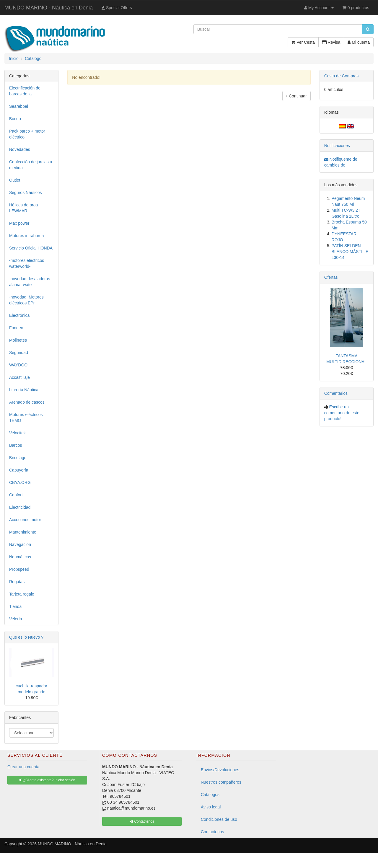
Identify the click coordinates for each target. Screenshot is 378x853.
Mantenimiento (22, 532)
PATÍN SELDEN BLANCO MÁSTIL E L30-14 (350, 251)
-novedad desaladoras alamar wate (29, 281)
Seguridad (18, 352)
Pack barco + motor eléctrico (27, 134)
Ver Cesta (303, 42)
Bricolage (17, 457)
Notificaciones (337, 145)
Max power (19, 223)
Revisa (331, 42)
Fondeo (16, 327)
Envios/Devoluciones (220, 769)
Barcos (15, 445)
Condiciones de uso (219, 819)
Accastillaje (19, 377)
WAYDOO (18, 365)
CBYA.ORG (20, 482)
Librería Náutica (23, 389)
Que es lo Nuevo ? (26, 637)
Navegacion (20, 544)
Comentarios (336, 393)
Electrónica (19, 315)
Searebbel (18, 106)
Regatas (17, 581)
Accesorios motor (25, 519)
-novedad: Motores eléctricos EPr (26, 300)
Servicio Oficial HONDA (31, 248)
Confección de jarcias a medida (30, 164)
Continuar (296, 96)
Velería (15, 618)
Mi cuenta (359, 42)
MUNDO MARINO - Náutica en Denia (48, 8)
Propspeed (19, 569)
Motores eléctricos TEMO (26, 417)
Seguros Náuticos (25, 192)
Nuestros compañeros (221, 782)
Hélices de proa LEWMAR (23, 208)
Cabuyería (18, 470)
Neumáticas (20, 556)
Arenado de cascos (27, 402)
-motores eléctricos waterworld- (26, 263)
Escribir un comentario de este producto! (341, 413)
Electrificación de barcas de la (24, 91)
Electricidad (19, 507)
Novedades (19, 149)
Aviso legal (211, 807)
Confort (16, 494)
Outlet (14, 180)
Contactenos (212, 831)
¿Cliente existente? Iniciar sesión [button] (47, 780)
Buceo (15, 118)
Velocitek (17, 432)
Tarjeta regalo (21, 594)
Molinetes (18, 340)
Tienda (15, 606)
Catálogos (210, 794)
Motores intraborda (26, 235)
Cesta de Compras (341, 76)
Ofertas (331, 277)
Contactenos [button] (142, 821)
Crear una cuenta (23, 766)
